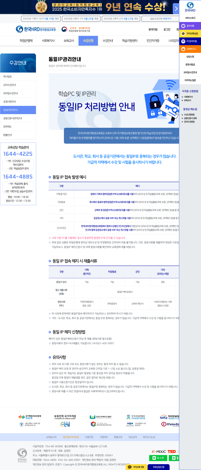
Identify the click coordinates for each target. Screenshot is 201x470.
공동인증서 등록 (190, 118)
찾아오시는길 (149, 437)
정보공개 (132, 437)
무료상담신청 (158, 467)
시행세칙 (104, 437)
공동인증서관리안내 (12, 118)
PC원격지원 (189, 41)
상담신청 (190, 56)
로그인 (167, 29)
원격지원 (153, 29)
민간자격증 (153, 40)
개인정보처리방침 (70, 437)
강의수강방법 (189, 122)
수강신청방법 (189, 114)
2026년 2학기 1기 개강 (81, 18)
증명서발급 (190, 64)
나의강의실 (175, 40)
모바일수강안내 (10, 93)
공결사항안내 (9, 101)
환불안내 (7, 135)
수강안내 (108, 40)
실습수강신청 (160, 18)
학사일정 (7, 76)
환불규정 (118, 437)
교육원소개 (51, 437)
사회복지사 (48, 40)
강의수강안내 (9, 85)
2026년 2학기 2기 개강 (121, 18)
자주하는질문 (190, 80)
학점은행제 (26, 40)
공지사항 (187, 26)
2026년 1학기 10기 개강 (41, 18)
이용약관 (89, 437)
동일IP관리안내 (10, 110)
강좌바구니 (188, 49)
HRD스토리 (190, 18)
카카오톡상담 (189, 34)
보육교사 (69, 40)
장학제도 (7, 126)
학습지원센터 (129, 40)
